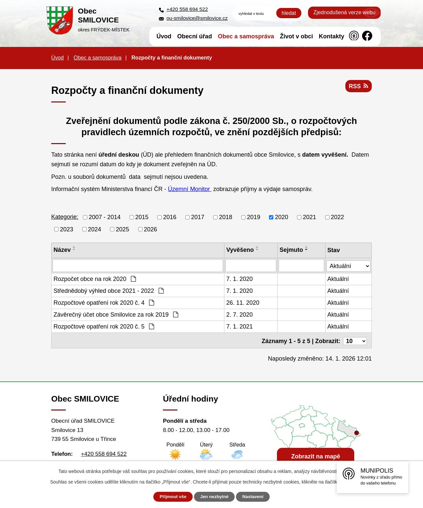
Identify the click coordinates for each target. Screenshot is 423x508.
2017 (197, 217)
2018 (225, 217)
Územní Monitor (190, 189)
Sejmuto (291, 250)
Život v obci (296, 36)
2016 (169, 217)
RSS (358, 87)
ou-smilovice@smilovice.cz (197, 18)
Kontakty (331, 36)
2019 (253, 217)
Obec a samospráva (246, 36)
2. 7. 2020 (239, 314)
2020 (281, 217)
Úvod (164, 36)
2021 (309, 217)
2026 (150, 229)
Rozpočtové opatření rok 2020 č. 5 (104, 326)
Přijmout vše (171, 496)
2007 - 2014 (105, 217)
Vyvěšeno (240, 250)
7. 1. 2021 (239, 326)
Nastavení (255, 496)
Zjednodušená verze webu (344, 12)
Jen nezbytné (214, 496)
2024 (94, 229)
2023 (66, 229)
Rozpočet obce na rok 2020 (95, 278)
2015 (141, 217)
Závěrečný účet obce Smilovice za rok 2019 (116, 314)
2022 (337, 217)
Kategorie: (64, 217)
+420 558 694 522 (187, 9)
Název (62, 250)
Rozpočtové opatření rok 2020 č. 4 (104, 302)
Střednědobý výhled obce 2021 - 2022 (109, 290)
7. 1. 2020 (239, 278)
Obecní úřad (194, 36)
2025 (122, 229)
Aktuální (338, 278)
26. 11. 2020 (242, 302)
